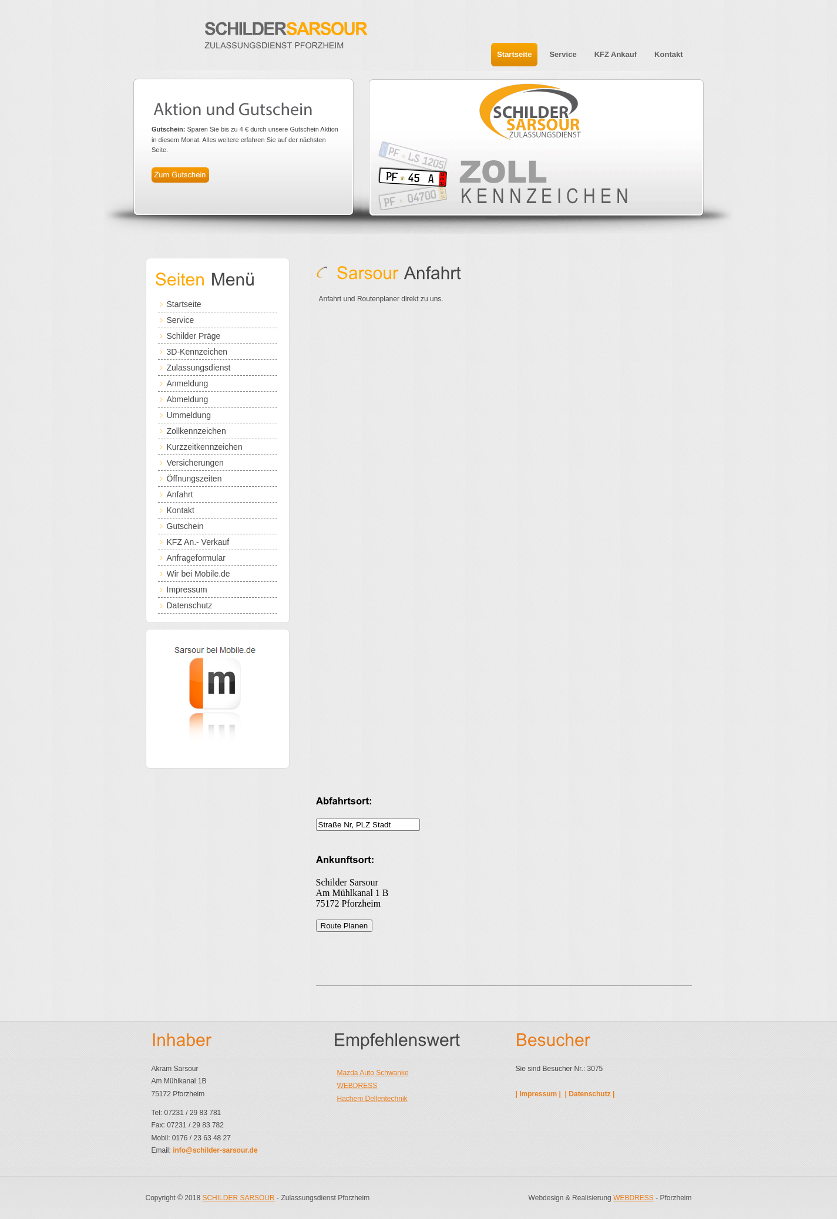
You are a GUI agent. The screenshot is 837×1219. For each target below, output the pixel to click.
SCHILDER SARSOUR (238, 1198)
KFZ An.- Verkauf (198, 542)
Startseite (184, 304)
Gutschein (185, 526)
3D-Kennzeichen (197, 351)
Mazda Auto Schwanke (373, 1073)
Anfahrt (180, 494)
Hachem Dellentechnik (372, 1099)
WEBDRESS (357, 1086)
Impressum (187, 589)
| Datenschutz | (591, 1094)
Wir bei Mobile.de (198, 573)
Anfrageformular (196, 558)
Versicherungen (195, 462)
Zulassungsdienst (199, 367)
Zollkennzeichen (196, 431)
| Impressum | (539, 1094)
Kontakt (180, 510)
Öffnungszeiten (194, 478)
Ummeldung (189, 415)
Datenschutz (190, 605)
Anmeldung (188, 383)
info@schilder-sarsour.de (215, 1150)
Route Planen (344, 925)
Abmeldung (188, 399)
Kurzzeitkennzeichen (205, 447)
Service (180, 320)
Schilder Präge (194, 336)
